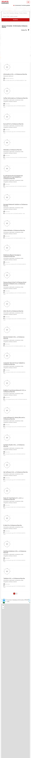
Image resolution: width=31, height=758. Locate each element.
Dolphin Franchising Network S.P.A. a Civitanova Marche (14, 390)
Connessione (18, 5)
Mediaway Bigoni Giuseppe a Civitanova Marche (12, 255)
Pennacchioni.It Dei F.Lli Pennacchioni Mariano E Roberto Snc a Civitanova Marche (14, 284)
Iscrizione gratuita (26, 5)
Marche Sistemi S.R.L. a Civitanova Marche (13, 337)
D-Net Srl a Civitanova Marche (12, 525)
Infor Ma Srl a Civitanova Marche (13, 311)
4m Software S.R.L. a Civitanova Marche (15, 472)
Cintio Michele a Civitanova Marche (14, 230)
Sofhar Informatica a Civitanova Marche (15, 98)
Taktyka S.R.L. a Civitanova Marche (14, 578)
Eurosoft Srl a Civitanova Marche (13, 124)
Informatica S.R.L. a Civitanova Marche (15, 74)
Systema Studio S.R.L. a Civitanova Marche (13, 445)
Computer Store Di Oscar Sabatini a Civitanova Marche (14, 363)
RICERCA (15, 19)
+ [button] (3, 605)
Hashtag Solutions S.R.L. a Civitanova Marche (14, 551)
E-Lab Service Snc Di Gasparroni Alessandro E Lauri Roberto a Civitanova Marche (13, 177)
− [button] (3, 608)
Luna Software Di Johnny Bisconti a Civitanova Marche (14, 418)
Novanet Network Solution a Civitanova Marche (15, 205)
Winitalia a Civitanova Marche (12, 149)
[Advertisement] (15, 46)
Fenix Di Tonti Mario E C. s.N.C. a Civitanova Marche (13, 498)
